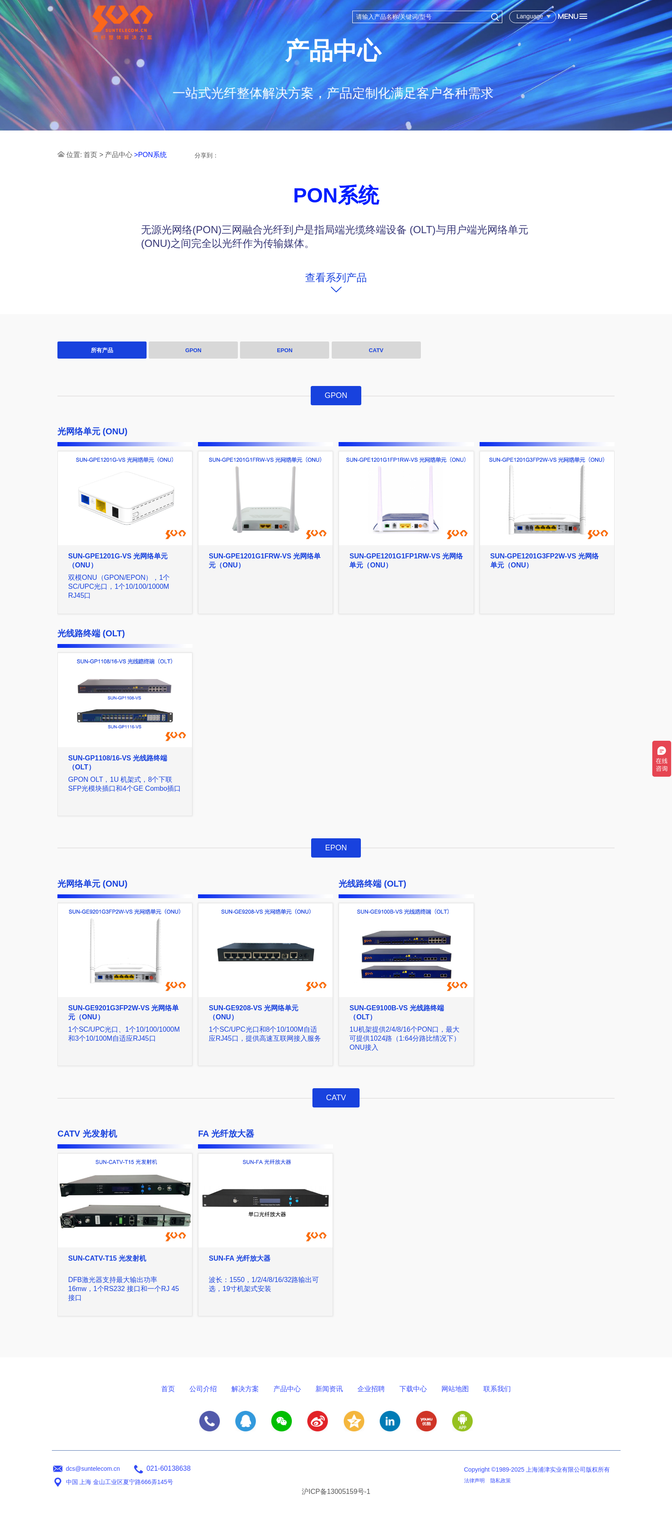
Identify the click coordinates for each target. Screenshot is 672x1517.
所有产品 (102, 350)
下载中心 (413, 1388)
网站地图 (455, 1388)
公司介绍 (203, 1388)
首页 (168, 1388)
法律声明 (474, 1481)
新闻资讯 (329, 1388)
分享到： (207, 155)
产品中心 (118, 154)
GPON (193, 350)
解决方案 (245, 1388)
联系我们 (497, 1388)
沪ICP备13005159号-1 (336, 1491)
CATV (376, 350)
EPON (284, 350)
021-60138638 (169, 1468)
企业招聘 (371, 1388)
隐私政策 (500, 1481)
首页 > (93, 154)
